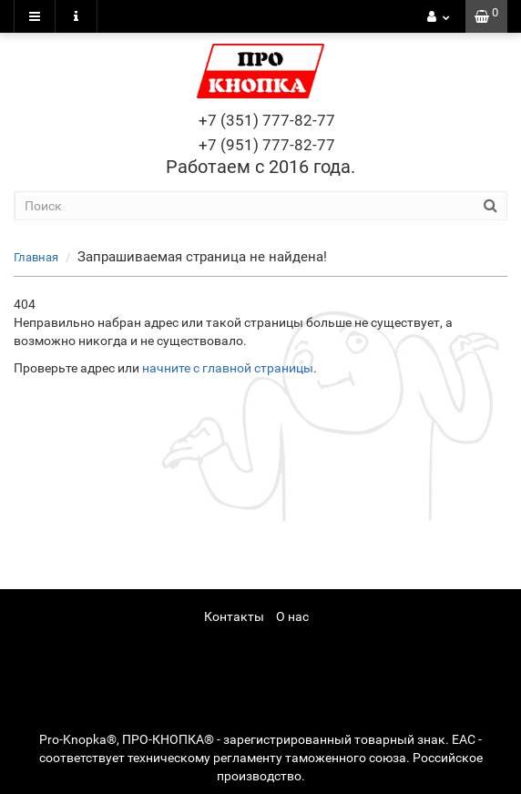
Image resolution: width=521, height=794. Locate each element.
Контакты (234, 616)
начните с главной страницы (227, 368)
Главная (36, 257)
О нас (292, 616)
